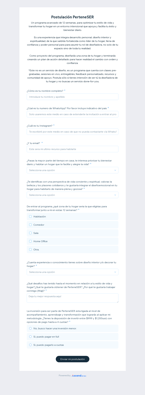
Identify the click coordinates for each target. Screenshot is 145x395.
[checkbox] (72, 217)
